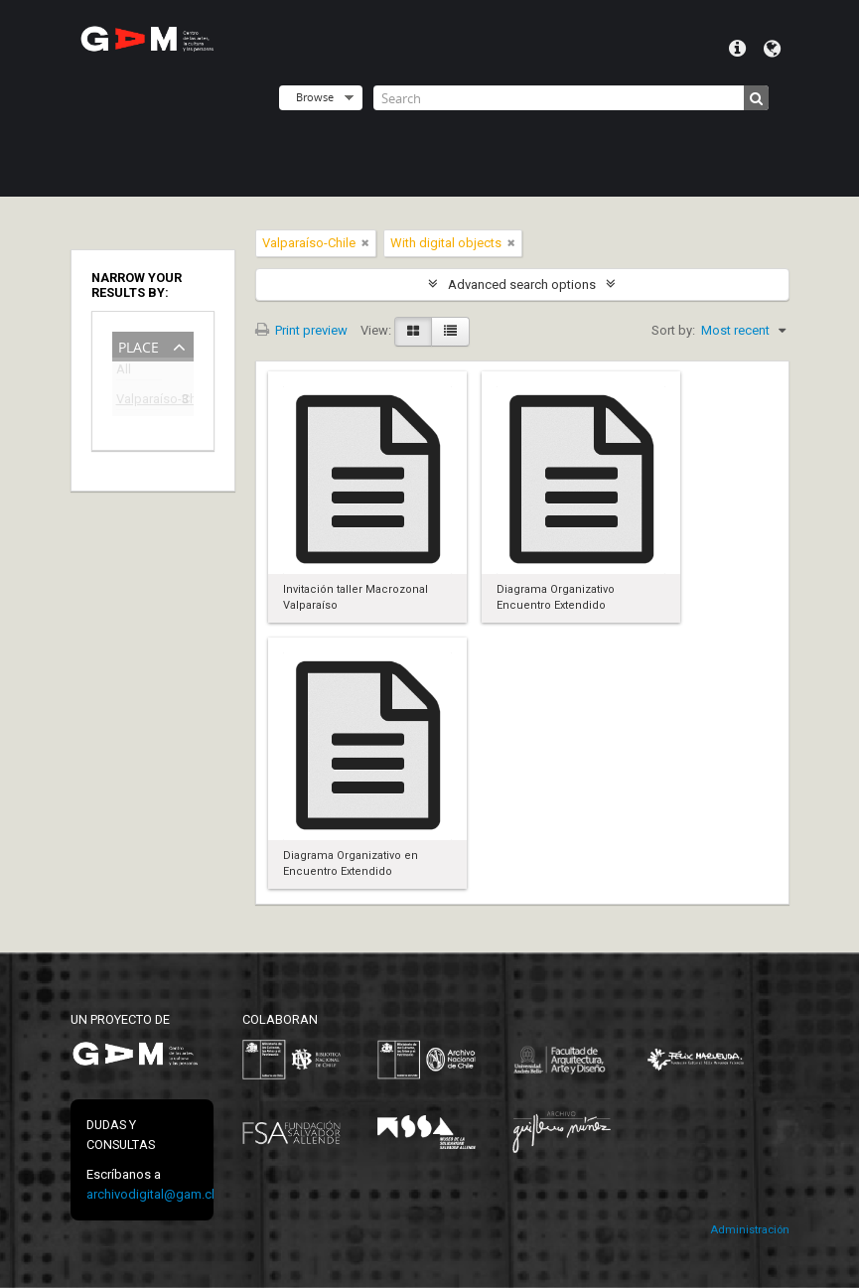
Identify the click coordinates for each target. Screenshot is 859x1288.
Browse (315, 96)
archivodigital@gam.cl (150, 1194)
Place (138, 345)
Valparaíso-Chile (139, 401)
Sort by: (673, 330)
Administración (749, 1229)
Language (772, 48)
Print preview (301, 330)
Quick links (737, 48)
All (123, 372)
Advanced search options (522, 284)
